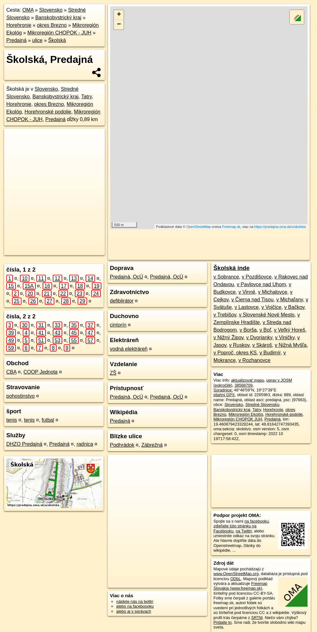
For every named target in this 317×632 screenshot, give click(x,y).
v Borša (248, 330)
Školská (57, 40)
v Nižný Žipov (228, 337)
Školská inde (231, 268)
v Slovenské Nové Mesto (267, 314)
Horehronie (18, 25)
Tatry (86, 96)
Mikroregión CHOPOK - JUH (59, 32)
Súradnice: (223, 390)
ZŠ (113, 373)
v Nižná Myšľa (291, 345)
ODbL (235, 578)
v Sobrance (226, 276)
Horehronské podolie (48, 111)
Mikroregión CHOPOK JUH (237, 419)
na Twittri (244, 531)
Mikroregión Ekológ (246, 414)
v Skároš (262, 345)
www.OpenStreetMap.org (236, 573)
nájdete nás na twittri (134, 601)
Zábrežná (152, 445)
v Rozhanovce (254, 360)
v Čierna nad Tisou (252, 299)
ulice (37, 40)
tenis (11, 420)
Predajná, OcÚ (126, 276)
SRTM (257, 617)
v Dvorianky (259, 337)
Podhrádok (122, 445)
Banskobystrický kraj (58, 17)
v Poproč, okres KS (235, 352)
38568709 (244, 385)
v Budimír (270, 352)
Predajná (16, 40)
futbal (48, 420)
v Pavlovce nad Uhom (261, 284)
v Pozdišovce (257, 276)
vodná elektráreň (128, 349)
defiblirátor (122, 301)
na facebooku (256, 521)
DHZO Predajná (24, 444)
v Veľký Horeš (289, 330)
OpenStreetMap (198, 227)
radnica (84, 444)
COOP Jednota (40, 372)
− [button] (119, 24)
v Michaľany (289, 299)
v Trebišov (224, 314)
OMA (28, 10)
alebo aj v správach (133, 611)
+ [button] (119, 15)
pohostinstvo (20, 396)
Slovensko (51, 10)
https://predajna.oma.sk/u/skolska (280, 227)
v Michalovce (272, 292)
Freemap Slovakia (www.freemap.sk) (240, 586)
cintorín (118, 325)
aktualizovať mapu (247, 380)
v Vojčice (271, 307)
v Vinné (246, 292)
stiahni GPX (224, 394)
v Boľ (265, 330)
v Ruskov (239, 345)
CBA (11, 372)
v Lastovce (247, 307)
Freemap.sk (231, 227)
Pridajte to (222, 622)
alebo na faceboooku (135, 606)
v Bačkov (294, 307)
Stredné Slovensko (262, 404)
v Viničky (285, 337)
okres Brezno (52, 25)
